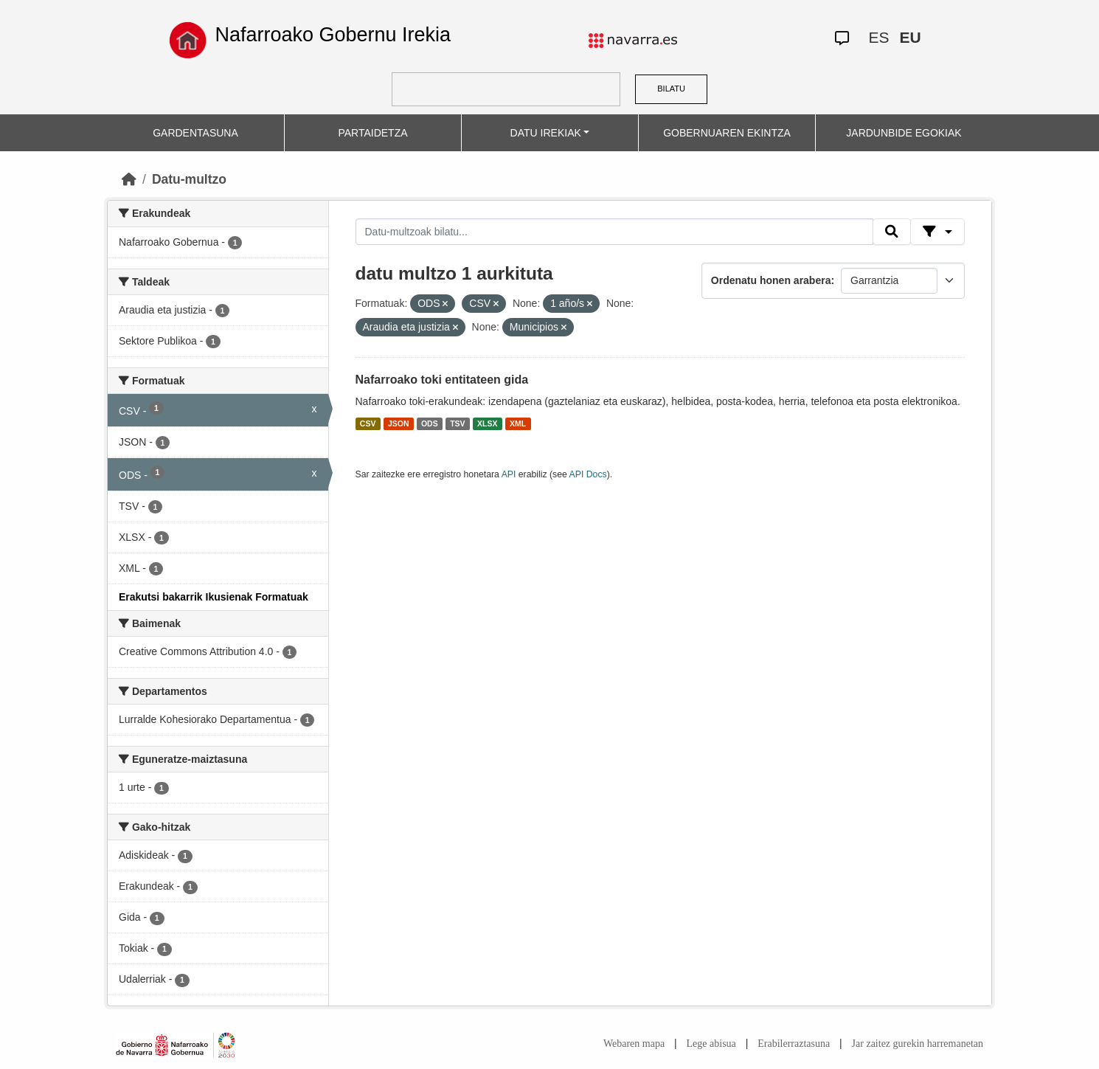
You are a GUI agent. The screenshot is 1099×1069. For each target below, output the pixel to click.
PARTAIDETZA (372, 133)
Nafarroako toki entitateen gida (442, 379)
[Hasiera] (129, 179)
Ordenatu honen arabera (771, 280)
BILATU (671, 88)
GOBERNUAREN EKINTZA (727, 133)
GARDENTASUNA (195, 133)
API (509, 474)
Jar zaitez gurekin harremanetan (917, 1043)
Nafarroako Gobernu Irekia (333, 35)
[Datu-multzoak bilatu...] (614, 231)
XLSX (487, 423)
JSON (398, 423)
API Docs (588, 474)
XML (518, 423)
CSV (368, 423)
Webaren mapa (634, 1043)
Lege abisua (711, 1043)
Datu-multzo (189, 179)
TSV (457, 423)
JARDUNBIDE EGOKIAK (903, 133)
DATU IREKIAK (545, 133)
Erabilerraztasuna (793, 1043)
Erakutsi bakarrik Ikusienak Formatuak (213, 597)
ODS (429, 423)
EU (910, 37)
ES (878, 37)
